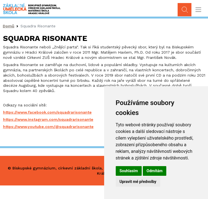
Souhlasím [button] (129, 171)
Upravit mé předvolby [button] (138, 181)
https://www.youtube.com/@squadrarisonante (48, 126)
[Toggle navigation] (198, 10)
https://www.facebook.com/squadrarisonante (47, 112)
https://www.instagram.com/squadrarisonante (48, 119)
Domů (8, 26)
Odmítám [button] (155, 171)
